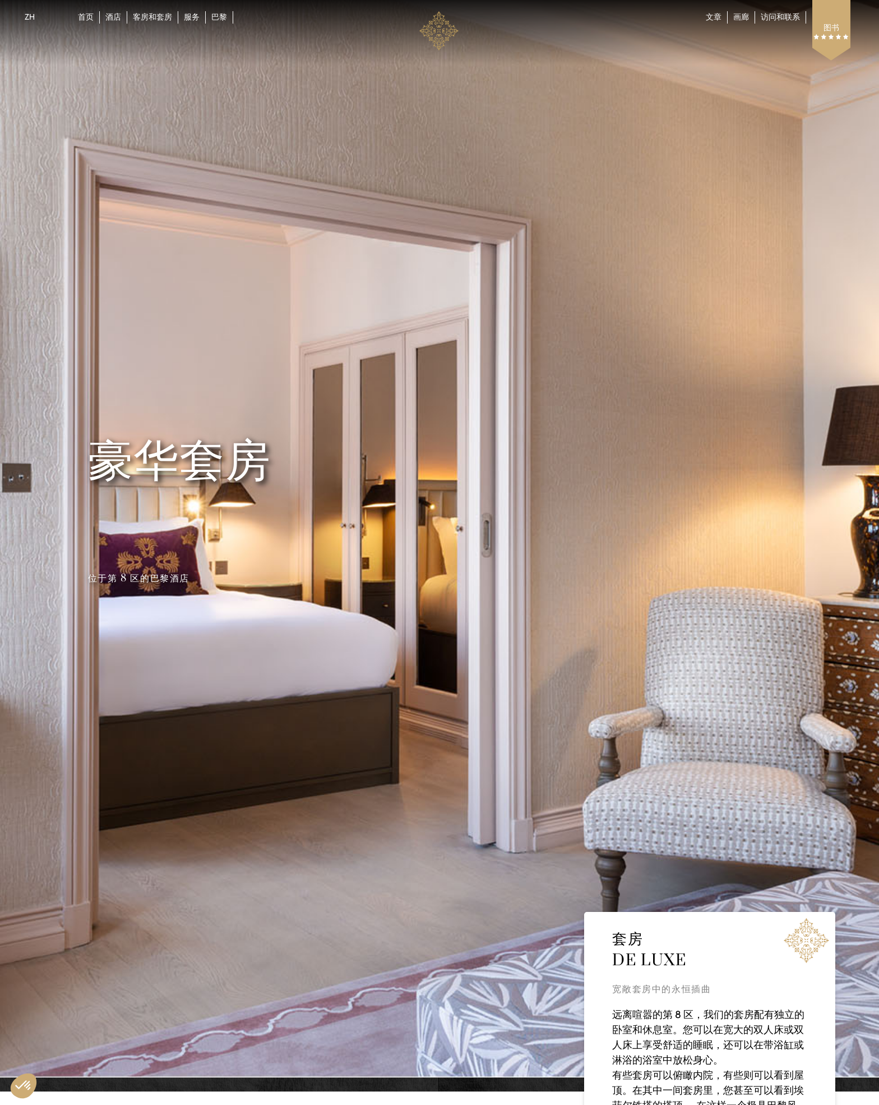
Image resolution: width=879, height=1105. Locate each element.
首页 (86, 17)
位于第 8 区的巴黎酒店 (138, 578)
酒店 (113, 17)
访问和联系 (780, 17)
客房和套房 (152, 17)
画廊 (741, 17)
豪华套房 (179, 462)
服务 (192, 17)
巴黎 (219, 17)
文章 (713, 17)
